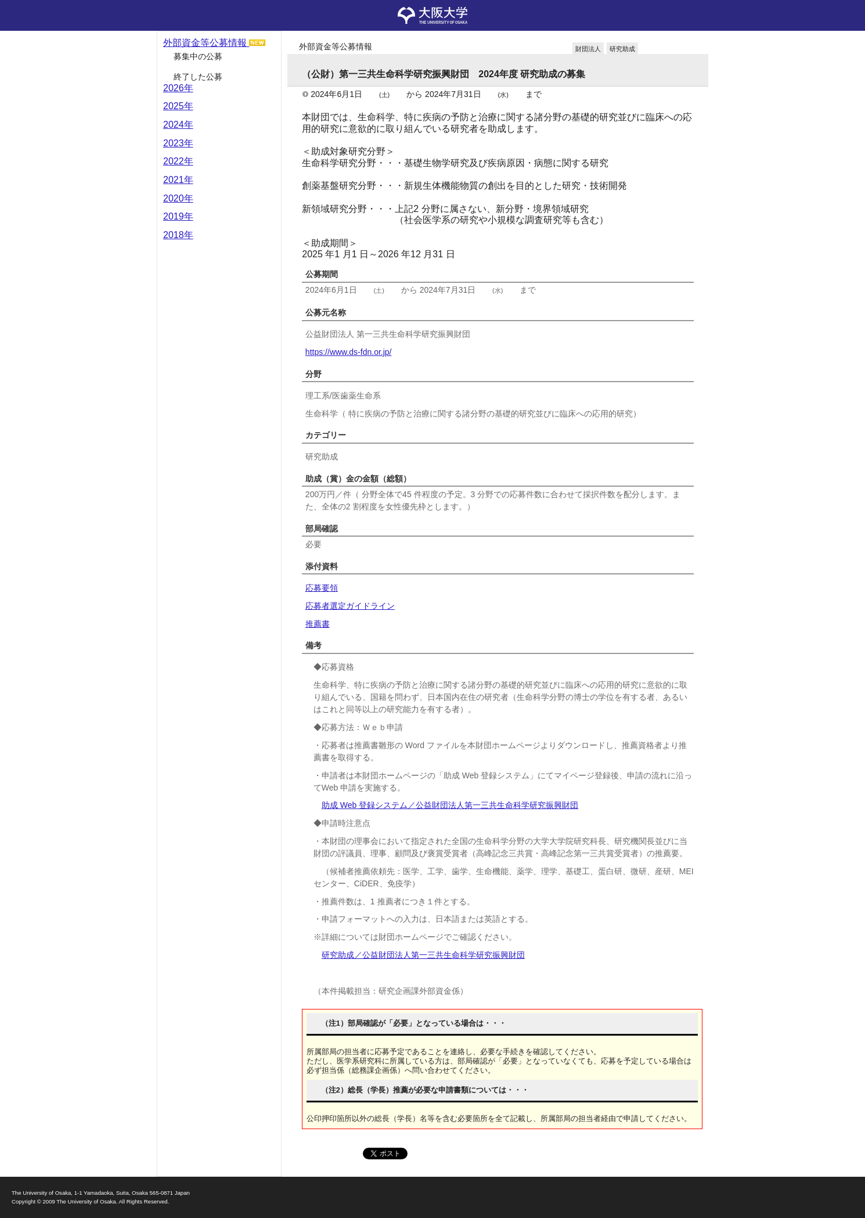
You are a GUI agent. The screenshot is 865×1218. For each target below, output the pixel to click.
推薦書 (317, 623)
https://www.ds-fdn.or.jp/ (348, 352)
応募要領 (321, 587)
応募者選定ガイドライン (350, 605)
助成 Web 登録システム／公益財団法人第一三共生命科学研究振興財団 (450, 805)
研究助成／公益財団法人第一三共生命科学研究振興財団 (423, 955)
